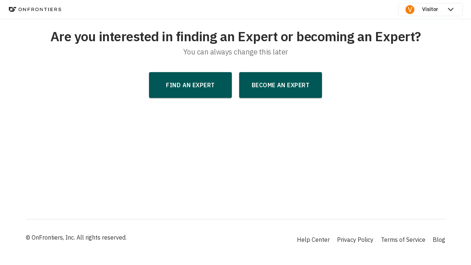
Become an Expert (280, 85)
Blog (439, 239)
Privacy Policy (355, 239)
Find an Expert (190, 85)
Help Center (313, 239)
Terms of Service (403, 239)
